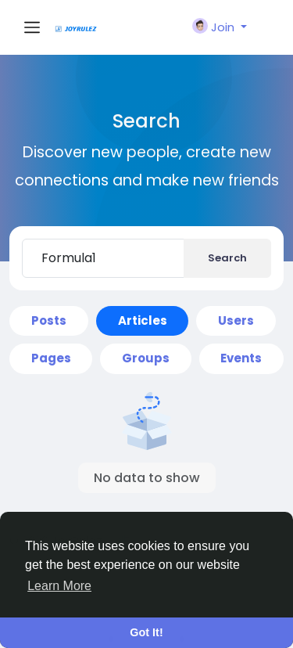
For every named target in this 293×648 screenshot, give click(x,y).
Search (227, 257)
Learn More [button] (59, 585)
